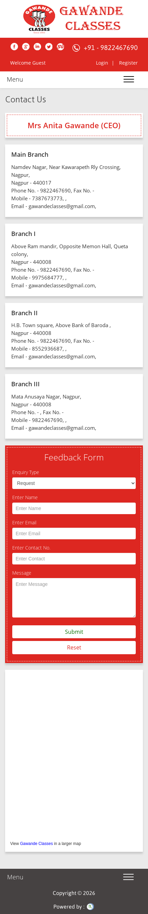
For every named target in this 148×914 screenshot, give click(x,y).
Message (21, 573)
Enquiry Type (25, 472)
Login (102, 63)
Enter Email (24, 522)
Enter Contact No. (31, 547)
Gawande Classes (36, 843)
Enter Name (25, 497)
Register (128, 63)
